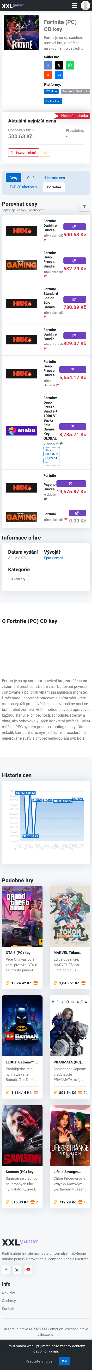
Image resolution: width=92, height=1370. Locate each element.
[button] (85, 5)
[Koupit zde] (74, 226)
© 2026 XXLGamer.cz (46, 1329)
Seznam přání (23, 152)
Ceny (14, 178)
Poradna (54, 187)
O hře (31, 178)
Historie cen (55, 178)
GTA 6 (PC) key (18, 953)
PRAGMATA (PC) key (67, 1062)
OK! (64, 1361)
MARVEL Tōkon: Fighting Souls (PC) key (69, 953)
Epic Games (53, 558)
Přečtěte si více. (40, 1361)
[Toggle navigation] (74, 5)
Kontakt (8, 1308)
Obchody (9, 1301)
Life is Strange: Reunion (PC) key (67, 1172)
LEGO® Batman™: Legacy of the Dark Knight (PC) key (21, 1062)
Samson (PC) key (20, 1172)
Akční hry (18, 579)
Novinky (8, 1293)
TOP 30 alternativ (23, 187)
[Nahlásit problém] (45, 152)
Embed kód (53, 101)
